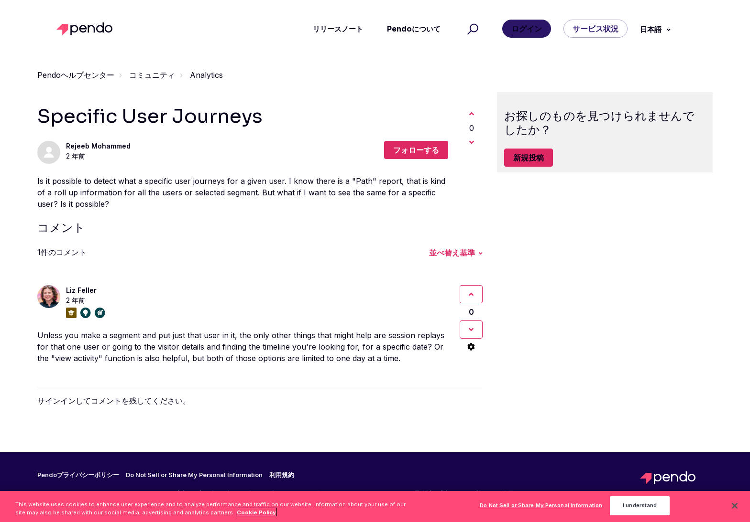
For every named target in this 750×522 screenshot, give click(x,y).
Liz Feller (81, 290)
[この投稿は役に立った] (472, 113)
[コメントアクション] (471, 346)
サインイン (56, 400)
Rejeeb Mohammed (98, 146)
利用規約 (281, 475)
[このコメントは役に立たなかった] (471, 329)
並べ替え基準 (452, 252)
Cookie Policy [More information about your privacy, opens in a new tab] (256, 514)
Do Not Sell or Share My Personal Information (194, 475)
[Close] (734, 508)
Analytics (206, 75)
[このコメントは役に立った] (471, 294)
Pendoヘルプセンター (75, 75)
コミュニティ (152, 75)
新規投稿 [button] (528, 157)
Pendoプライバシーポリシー (78, 475)
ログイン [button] (526, 28)
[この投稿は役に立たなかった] (472, 142)
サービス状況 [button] (595, 28)
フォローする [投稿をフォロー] (416, 150)
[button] (471, 29)
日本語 (651, 29)
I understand (640, 507)
